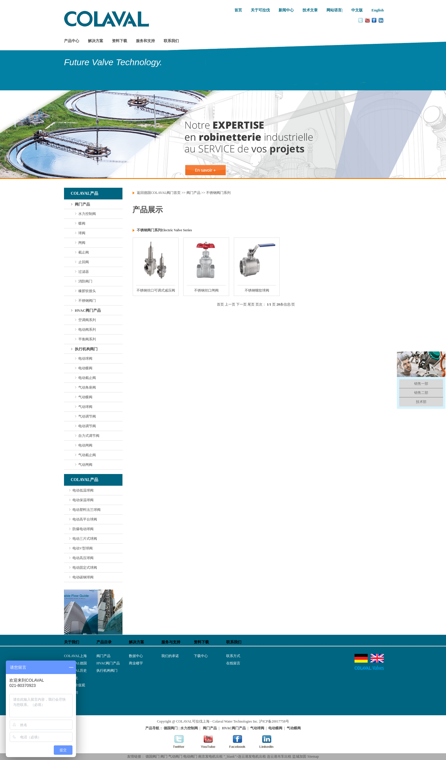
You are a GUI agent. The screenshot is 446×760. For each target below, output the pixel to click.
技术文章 (310, 10)
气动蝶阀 (85, 397)
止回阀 (83, 262)
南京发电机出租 (210, 756)
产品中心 (71, 41)
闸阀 (81, 243)
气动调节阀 (87, 416)
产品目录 (104, 642)
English (377, 10)
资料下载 (119, 41)
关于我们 (71, 642)
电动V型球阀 (82, 548)
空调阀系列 (87, 320)
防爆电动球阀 (83, 529)
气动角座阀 (87, 387)
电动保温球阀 (83, 500)
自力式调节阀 (88, 436)
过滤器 (83, 272)
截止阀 (83, 252)
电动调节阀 (87, 426)
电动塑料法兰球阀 (86, 510)
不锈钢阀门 (87, 301)
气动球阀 (85, 407)
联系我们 (171, 41)
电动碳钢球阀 (83, 577)
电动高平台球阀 (84, 519)
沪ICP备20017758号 (274, 721)
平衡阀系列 (87, 339)
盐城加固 (299, 756)
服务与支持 (170, 642)
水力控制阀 (87, 214)
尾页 (251, 304)
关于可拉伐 (260, 10)
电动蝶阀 (85, 368)
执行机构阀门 (86, 349)
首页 (238, 10)
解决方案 (95, 41)
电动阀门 (190, 756)
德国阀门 (153, 756)
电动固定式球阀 (84, 568)
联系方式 (233, 656)
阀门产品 (82, 204)
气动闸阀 (85, 465)
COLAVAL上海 (75, 656)
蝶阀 (81, 223)
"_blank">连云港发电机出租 (245, 756)
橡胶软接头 (87, 291)
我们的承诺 (170, 656)
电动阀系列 (87, 330)
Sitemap (313, 756)
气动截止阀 (87, 455)
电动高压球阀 (83, 558)
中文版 (357, 10)
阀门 (163, 756)
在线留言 (233, 663)
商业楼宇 (136, 663)
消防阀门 (85, 281)
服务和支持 (145, 41)
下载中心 (201, 656)
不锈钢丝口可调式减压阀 (155, 290)
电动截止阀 (87, 378)
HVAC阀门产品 (88, 310)
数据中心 (136, 656)
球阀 (81, 233)
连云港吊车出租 (279, 756)
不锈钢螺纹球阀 (257, 290)
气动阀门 (175, 756)
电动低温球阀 (83, 490)
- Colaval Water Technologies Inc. (234, 721)
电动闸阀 (85, 445)
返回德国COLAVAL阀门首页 (159, 193)
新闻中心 (286, 10)
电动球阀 (85, 358)
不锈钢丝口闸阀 (206, 290)
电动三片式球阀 (84, 539)
